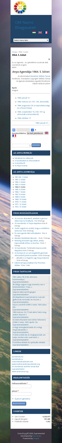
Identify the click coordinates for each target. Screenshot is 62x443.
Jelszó (15, 391)
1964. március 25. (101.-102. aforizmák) (33, 101)
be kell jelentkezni (35, 133)
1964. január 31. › (42, 123)
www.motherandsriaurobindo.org (26, 364)
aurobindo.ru (17, 359)
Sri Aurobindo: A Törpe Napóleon (28, 223)
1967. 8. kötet (20, 194)
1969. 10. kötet (20, 199)
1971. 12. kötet (20, 204)
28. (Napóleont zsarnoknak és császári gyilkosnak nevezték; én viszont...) (29, 298)
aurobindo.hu (17, 356)
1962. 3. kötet (20, 182)
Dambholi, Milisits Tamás (40, 76)
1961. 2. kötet (20, 179)
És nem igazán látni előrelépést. (28, 233)
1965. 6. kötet (20, 189)
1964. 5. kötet (20, 187)
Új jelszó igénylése (22, 398)
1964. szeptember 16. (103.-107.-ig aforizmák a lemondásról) (31, 113)
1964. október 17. (24, 118)
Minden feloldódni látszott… (26, 238)
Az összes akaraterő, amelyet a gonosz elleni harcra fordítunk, (31, 219)
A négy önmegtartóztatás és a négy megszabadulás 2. (27, 328)
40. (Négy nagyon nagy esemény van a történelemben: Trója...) (29, 285)
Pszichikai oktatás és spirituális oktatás (29, 342)
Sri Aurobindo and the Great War (25, 366)
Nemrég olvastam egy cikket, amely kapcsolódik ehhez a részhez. (29, 241)
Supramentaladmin (21, 282)
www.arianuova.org (20, 371)
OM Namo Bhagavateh (25, 25)
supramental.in (18, 369)
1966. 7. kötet (20, 192)
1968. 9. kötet (20, 197)
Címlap (14, 52)
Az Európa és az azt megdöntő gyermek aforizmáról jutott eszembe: (31, 254)
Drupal (36, 438)
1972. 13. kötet (20, 206)
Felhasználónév (20, 383)
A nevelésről (20, 163)
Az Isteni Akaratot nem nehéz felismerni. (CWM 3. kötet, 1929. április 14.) (29, 320)
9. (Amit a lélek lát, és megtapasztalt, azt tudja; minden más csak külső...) (29, 336)
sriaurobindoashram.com (22, 361)
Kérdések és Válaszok (24, 158)
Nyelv (14, 88)
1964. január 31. (23, 98)
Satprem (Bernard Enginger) (24, 292)
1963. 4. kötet (20, 184)
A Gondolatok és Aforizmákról (27, 160)
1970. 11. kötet (20, 202)
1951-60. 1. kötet (21, 177)
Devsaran (37, 436)
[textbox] (21, 145)
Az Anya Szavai (21, 165)
